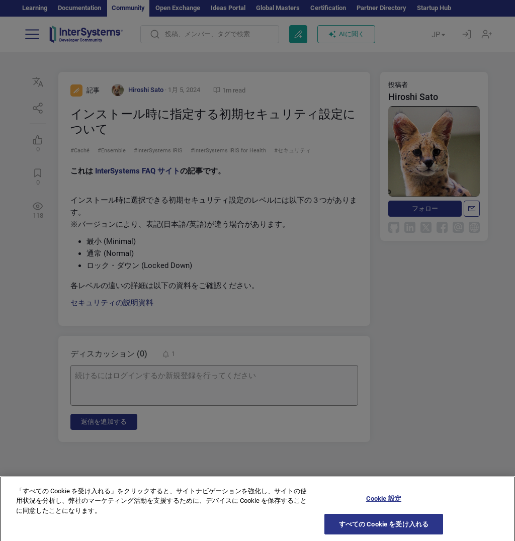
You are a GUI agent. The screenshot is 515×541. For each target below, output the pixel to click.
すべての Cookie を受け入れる (383, 529)
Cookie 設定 (383, 504)
